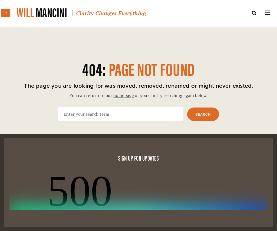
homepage (123, 95)
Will (81, 12)
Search (203, 114)
